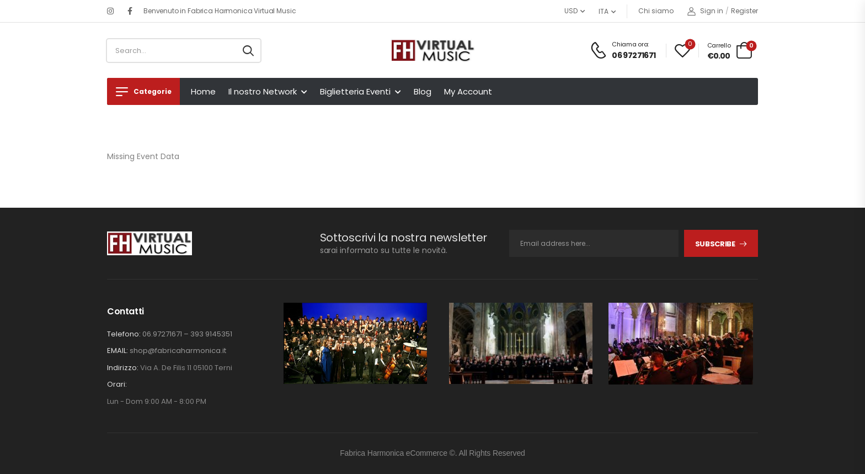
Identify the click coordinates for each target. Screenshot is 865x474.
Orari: (117, 384)
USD (571, 10)
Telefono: (124, 334)
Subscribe (715, 244)
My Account (468, 91)
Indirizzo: (122, 367)
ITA (603, 11)
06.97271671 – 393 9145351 (187, 334)
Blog (422, 91)
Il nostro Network (262, 91)
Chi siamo (656, 10)
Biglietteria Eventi (355, 91)
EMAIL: (117, 350)
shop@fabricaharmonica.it (178, 350)
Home (203, 91)
